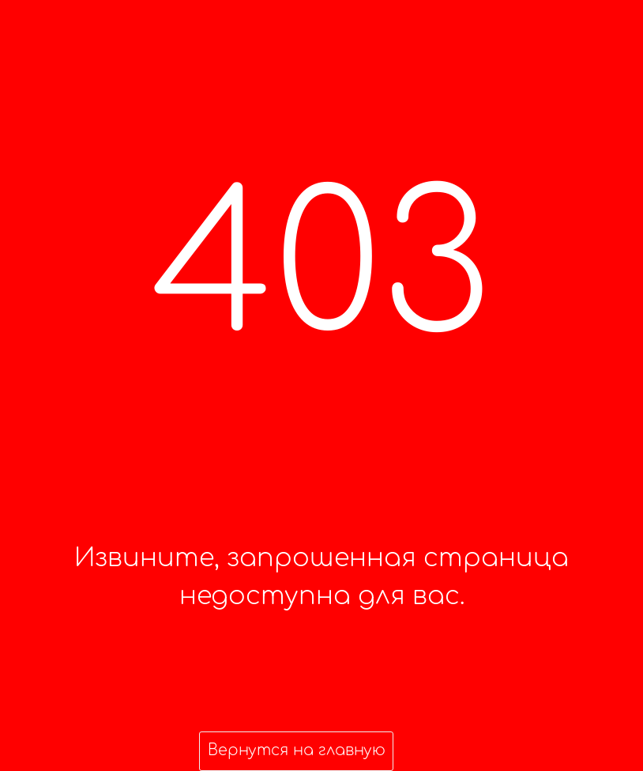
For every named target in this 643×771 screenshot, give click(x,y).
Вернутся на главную (296, 750)
